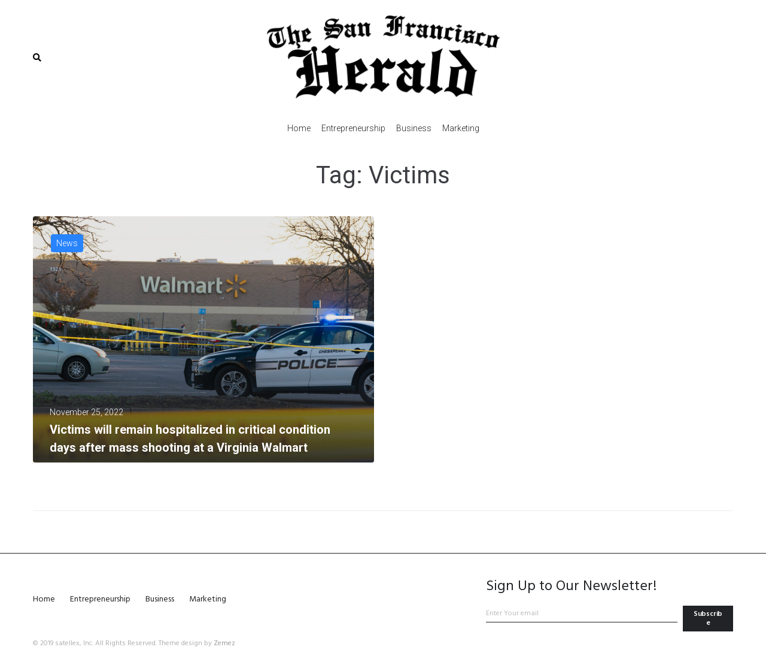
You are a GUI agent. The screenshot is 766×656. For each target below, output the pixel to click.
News (67, 243)
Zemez (224, 643)
